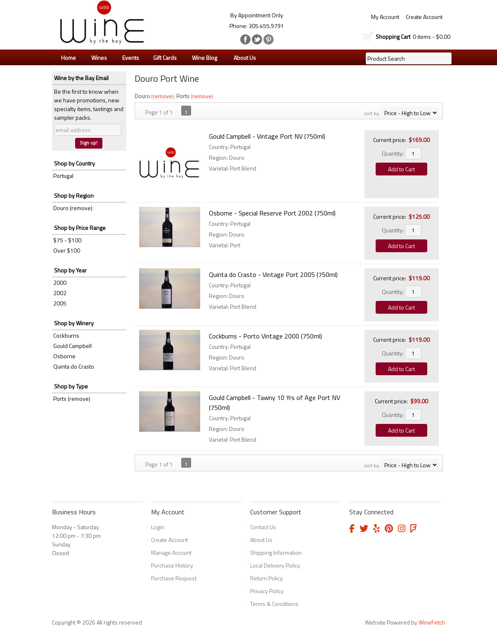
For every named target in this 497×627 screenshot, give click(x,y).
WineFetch (432, 622)
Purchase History (172, 565)
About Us (242, 57)
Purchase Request (173, 578)
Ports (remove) (71, 398)
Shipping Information (276, 552)
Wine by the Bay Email (81, 77)
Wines (97, 57)
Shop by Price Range (80, 227)
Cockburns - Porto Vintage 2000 (265, 336)
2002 (59, 293)
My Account (385, 16)
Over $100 (66, 250)
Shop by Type (71, 386)
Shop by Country (74, 163)
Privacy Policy (267, 591)
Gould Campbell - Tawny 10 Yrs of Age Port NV (274, 402)
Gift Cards (165, 57)
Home (68, 57)
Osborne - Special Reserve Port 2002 (272, 213)
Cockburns (66, 335)
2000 (59, 282)
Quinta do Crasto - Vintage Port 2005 (273, 274)
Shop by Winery (74, 323)
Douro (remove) (72, 207)
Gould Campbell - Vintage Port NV (267, 136)
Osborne (64, 356)
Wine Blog (202, 57)
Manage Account (171, 552)
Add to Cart (401, 169)
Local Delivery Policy (275, 565)
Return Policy (266, 578)
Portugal (63, 175)
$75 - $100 (67, 240)
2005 (59, 303)
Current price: (389, 139)
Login (157, 527)
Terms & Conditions (274, 603)
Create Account (424, 16)
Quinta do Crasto (73, 366)
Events (130, 57)
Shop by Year (70, 270)
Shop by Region (74, 195)
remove (162, 96)
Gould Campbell (72, 345)
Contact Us (263, 527)
